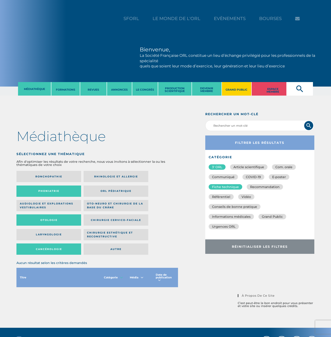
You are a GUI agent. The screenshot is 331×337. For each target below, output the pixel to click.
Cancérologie (116, 210)
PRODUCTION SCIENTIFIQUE (175, 90)
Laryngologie (35, 210)
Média (136, 240)
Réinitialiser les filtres (260, 247)
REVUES (93, 89)
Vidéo (246, 197)
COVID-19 (253, 177)
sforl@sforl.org (83, 309)
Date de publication (164, 240)
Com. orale (283, 167)
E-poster (279, 177)
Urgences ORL (223, 227)
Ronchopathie (35, 176)
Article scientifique (248, 167)
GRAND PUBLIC (236, 89)
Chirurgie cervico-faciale (150, 192)
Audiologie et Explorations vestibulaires (33, 192)
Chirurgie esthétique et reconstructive (75, 210)
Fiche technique (225, 187)
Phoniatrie (115, 176)
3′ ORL (217, 167)
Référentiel (221, 197)
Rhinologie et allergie (73, 176)
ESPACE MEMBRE (273, 90)
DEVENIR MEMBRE (206, 90)
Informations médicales (231, 217)
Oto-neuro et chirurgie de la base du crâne (75, 192)
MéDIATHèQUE (34, 89)
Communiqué (223, 177)
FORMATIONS (65, 89)
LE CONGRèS (145, 89)
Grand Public (272, 217)
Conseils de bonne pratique (234, 207)
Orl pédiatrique (152, 176)
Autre (156, 210)
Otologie (115, 192)
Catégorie (113, 240)
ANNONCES (119, 89)
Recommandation (265, 187)
